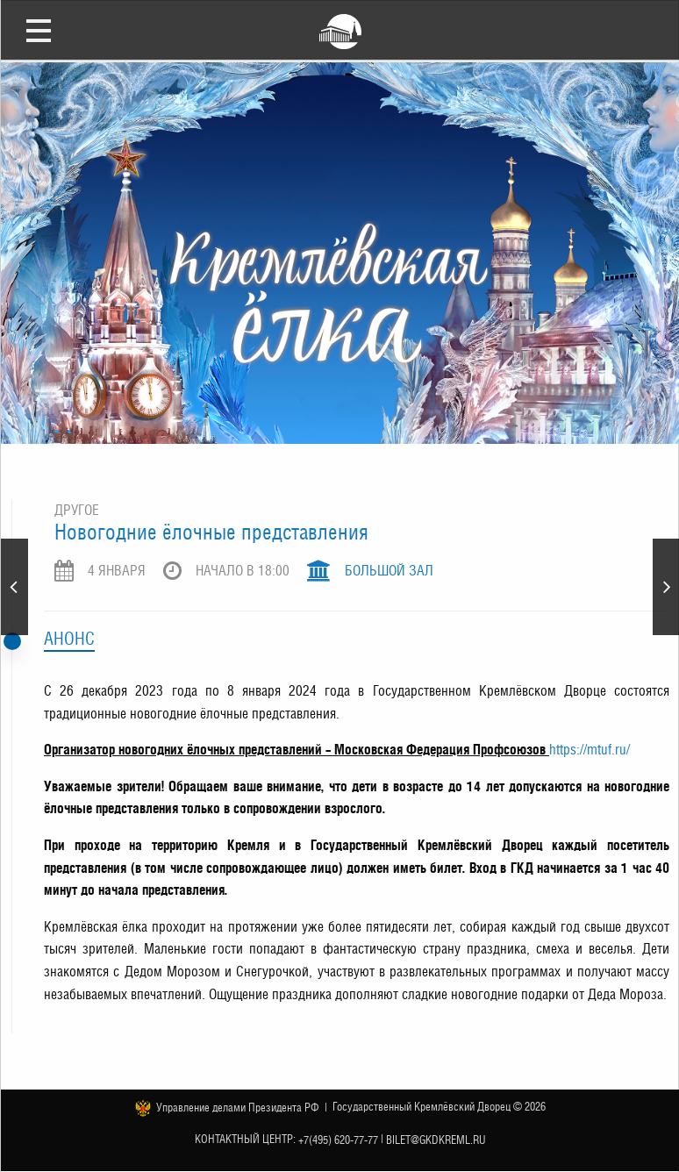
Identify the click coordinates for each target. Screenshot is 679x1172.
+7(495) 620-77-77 (338, 1139)
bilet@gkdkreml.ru (436, 1139)
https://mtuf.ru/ (589, 749)
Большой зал (389, 570)
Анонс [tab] (69, 638)
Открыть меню (38, 29)
